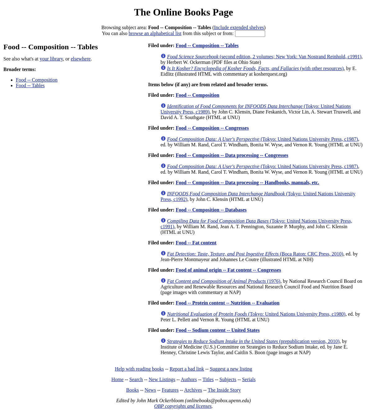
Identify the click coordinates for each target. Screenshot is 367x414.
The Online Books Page (183, 12)
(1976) (223, 281)
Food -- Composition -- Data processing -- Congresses (232, 155)
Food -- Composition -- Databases (211, 209)
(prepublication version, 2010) (253, 341)
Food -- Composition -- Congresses (212, 128)
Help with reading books (139, 369)
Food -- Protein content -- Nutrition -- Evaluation (227, 302)
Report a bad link (187, 369)
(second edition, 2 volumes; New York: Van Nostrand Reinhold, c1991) (264, 56)
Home (117, 379)
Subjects (228, 379)
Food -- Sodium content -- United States (218, 330)
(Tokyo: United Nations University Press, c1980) (256, 314)
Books (132, 390)
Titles (208, 379)
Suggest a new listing (231, 369)
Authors (189, 379)
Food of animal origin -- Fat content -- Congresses (228, 270)
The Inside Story (224, 390)
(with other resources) (255, 68)
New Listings (162, 379)
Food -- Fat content (196, 242)
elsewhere (81, 58)
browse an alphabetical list (155, 33)
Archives (193, 390)
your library (51, 58)
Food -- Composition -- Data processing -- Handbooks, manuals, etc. (247, 182)
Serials (249, 379)
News (150, 390)
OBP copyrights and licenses (182, 406)
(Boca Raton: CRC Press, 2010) (255, 253)
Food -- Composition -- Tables (207, 45)
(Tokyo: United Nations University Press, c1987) (262, 139)
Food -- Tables (30, 85)
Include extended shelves (239, 27)
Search (136, 379)
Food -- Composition (36, 79)
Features (170, 390)
